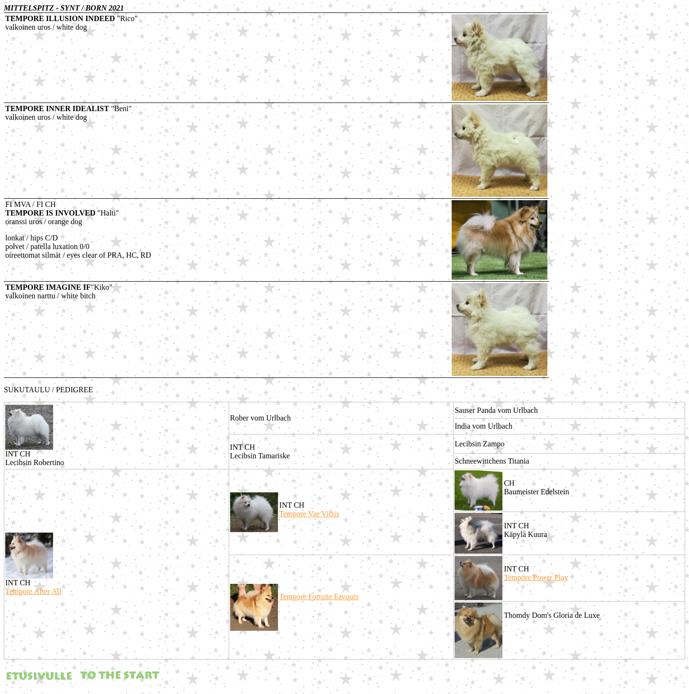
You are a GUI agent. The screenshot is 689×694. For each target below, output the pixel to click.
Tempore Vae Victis (309, 514)
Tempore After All (33, 591)
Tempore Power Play (536, 577)
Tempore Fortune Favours (319, 596)
